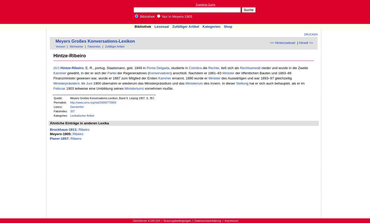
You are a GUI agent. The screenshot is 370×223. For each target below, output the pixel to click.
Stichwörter (76, 46)
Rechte (213, 68)
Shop (228, 27)
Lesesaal (161, 27)
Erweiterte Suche (205, 4)
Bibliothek (145, 16)
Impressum (231, 220)
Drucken (311, 34)
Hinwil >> (306, 43)
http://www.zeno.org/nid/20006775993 (93, 102)
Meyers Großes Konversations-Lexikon (95, 41)
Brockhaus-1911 (63, 130)
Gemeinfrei (77, 106)
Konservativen (160, 73)
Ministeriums (134, 88)
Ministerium (194, 83)
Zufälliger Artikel (185, 27)
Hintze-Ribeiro (72, 68)
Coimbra (195, 68)
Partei (111, 73)
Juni (89, 83)
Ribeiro (83, 130)
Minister (229, 73)
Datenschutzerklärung (208, 220)
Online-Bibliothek (24, 12)
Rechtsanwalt (250, 68)
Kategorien (211, 27)
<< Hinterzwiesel (282, 43)
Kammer (59, 73)
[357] (56, 68)
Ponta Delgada (158, 68)
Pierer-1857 (59, 139)
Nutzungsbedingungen (177, 220)
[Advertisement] (346, 11)
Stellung (242, 83)
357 (72, 111)
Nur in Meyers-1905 (174, 16)
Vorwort (60, 46)
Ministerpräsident (66, 83)
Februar (59, 88)
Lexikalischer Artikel (82, 115)
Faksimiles (94, 46)
